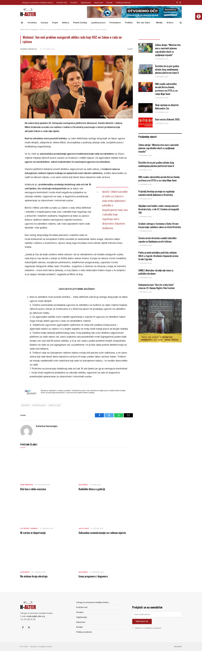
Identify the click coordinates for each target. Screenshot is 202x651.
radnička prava (39, 405)
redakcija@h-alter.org (35, 616)
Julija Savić (84, 528)
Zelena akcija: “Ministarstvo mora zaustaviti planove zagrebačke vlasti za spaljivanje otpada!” (168, 50)
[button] (198, 16)
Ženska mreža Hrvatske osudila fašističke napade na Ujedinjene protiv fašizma (157, 240)
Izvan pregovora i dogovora (93, 576)
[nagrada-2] (160, 342)
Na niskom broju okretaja (34, 576)
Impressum (98, 2)
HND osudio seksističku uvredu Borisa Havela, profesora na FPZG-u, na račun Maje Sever (166, 89)
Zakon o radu (54, 405)
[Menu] (22, 22)
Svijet (55, 22)
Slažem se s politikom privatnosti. (148, 628)
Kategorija (34, 29)
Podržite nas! (61, 2)
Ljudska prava (98, 22)
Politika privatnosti (123, 2)
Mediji (159, 22)
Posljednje (149, 37)
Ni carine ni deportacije (33, 533)
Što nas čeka (143, 22)
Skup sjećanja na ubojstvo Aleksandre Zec (167, 106)
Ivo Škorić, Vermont (29, 528)
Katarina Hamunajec (28, 49)
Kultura (65, 22)
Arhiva (170, 22)
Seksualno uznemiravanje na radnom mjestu (102, 533)
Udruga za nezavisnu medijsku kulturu (37, 2)
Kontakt (109, 2)
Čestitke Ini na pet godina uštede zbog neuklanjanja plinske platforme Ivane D (167, 69)
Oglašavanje (86, 2)
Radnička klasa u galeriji (92, 489)
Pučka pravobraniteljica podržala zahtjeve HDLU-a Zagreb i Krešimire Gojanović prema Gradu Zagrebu (158, 256)
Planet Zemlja (80, 22)
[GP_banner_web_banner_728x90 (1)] (134, 17)
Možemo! (25, 405)
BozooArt (178, 646)
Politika (128, 22)
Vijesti (130, 49)
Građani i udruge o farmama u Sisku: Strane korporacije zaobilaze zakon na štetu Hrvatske (159, 225)
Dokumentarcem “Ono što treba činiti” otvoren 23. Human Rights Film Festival (156, 286)
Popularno (171, 37)
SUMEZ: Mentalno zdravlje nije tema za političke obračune (155, 272)
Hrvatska (32, 22)
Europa (44, 22)
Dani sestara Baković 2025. (167, 119)
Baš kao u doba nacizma (33, 489)
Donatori (73, 2)
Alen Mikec (83, 485)
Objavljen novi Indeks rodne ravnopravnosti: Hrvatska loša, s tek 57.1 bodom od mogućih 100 (158, 209)
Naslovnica (24, 29)
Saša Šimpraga (26, 485)
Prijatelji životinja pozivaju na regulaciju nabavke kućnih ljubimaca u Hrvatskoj (156, 193)
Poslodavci (115, 22)
